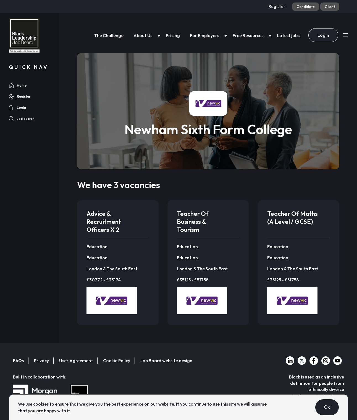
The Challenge (109, 35)
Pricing (173, 35)
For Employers (204, 35)
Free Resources (248, 35)
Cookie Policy (116, 360)
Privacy (41, 360)
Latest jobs (288, 35)
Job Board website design (166, 360)
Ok (327, 407)
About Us (142, 35)
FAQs (18, 360)
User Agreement (76, 360)
